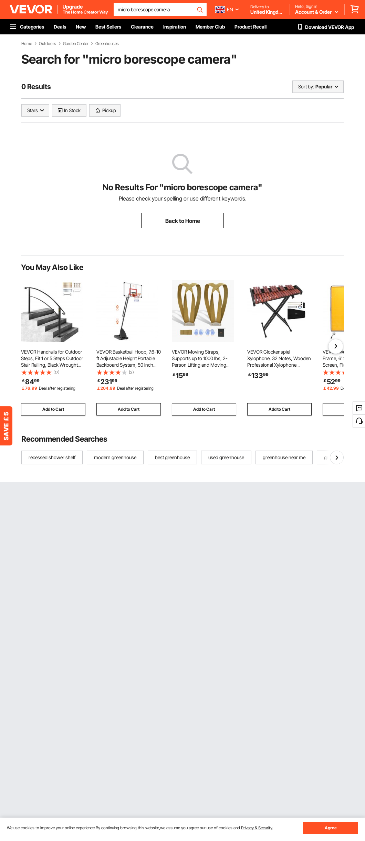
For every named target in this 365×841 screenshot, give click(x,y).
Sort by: (306, 86)
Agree (331, 827)
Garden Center (75, 43)
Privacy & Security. (257, 827)
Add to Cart (53, 409)
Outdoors (47, 43)
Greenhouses (107, 43)
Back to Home (182, 220)
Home (26, 43)
